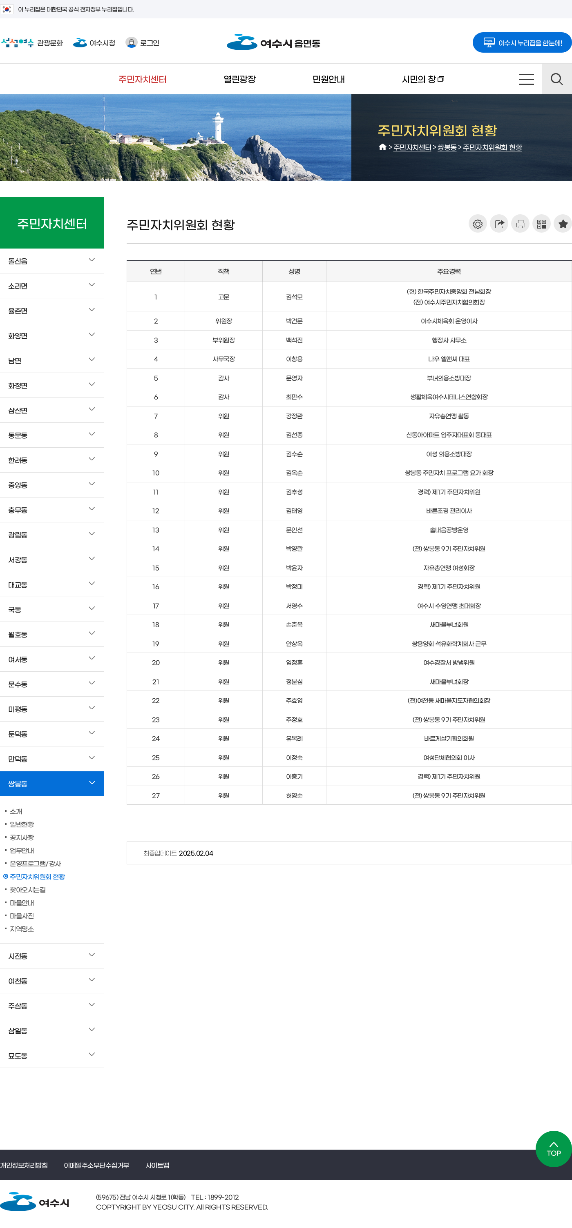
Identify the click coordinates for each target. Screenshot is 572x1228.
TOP (554, 1149)
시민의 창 (408, 84)
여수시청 (94, 42)
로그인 (142, 42)
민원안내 (328, 78)
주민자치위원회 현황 (492, 146)
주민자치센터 (142, 78)
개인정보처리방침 (23, 1164)
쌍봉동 (447, 146)
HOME (383, 147)
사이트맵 (527, 79)
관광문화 (31, 42)
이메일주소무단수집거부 (96, 1164)
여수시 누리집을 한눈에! (522, 40)
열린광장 (239, 78)
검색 (557, 79)
